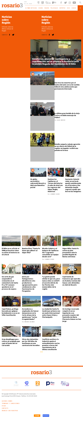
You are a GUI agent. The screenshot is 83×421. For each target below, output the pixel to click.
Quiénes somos (7, 401)
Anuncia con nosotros (10, 410)
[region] (15, 66)
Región (46, 8)
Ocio (68, 8)
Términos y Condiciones (10, 403)
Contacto (5, 408)
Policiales (54, 8)
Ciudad (40, 8)
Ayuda (4, 405)
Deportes (62, 8)
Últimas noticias (31, 8)
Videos (74, 8)
